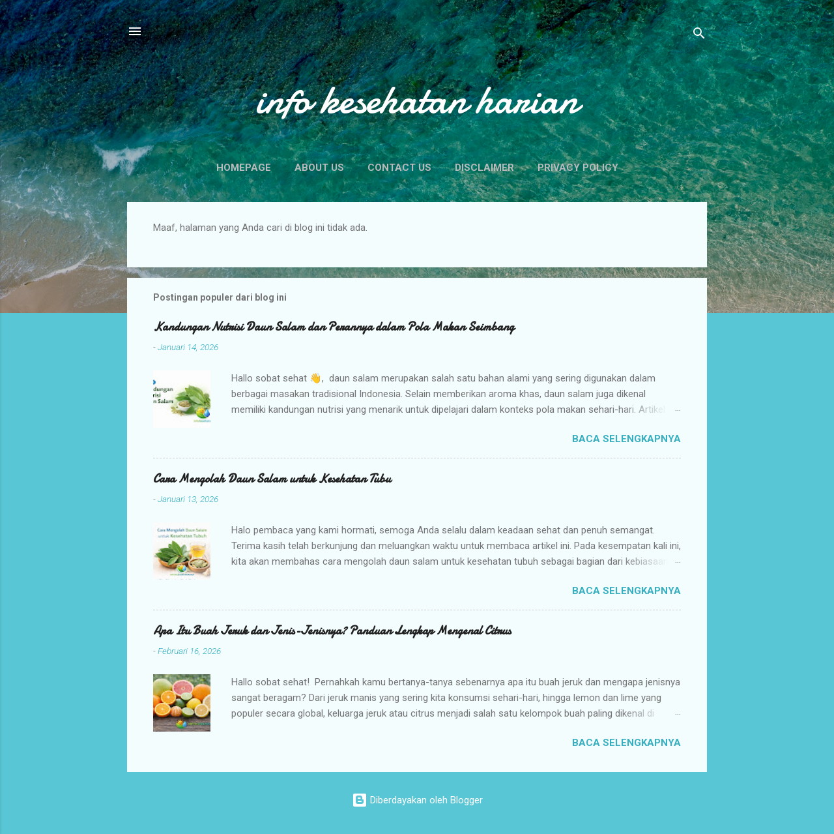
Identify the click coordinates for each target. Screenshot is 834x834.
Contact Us (399, 167)
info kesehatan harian (417, 100)
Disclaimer (484, 167)
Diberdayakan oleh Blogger (417, 800)
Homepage (243, 167)
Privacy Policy (578, 167)
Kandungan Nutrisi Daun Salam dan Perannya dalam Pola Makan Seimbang (333, 327)
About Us (319, 167)
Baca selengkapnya (626, 439)
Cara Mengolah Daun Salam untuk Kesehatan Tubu (272, 479)
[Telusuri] (699, 35)
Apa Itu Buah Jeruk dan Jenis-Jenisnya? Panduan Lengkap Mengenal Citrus (332, 631)
